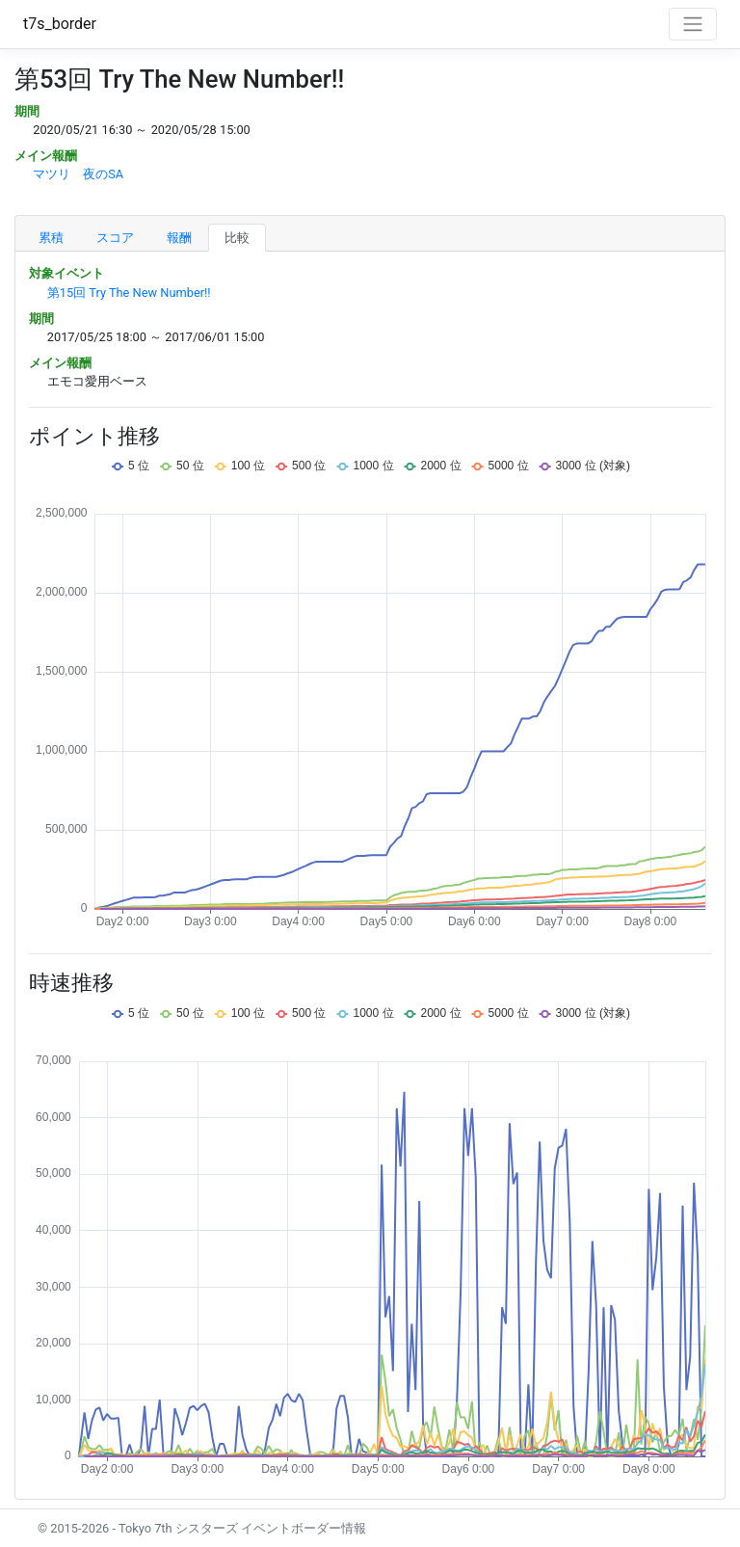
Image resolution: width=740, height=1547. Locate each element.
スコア (115, 237)
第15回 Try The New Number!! (129, 292)
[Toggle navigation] (693, 24)
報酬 (179, 237)
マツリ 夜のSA (78, 174)
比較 (237, 237)
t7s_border (59, 23)
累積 (51, 237)
